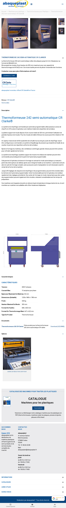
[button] (33, 110)
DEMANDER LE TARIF (9, 75)
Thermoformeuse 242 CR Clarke (12, 326)
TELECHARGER (38, 408)
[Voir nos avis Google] (58, 498)
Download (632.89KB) (57, 326)
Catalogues (6, 482)
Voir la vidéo (5, 103)
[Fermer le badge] (63, 498)
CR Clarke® (11, 100)
